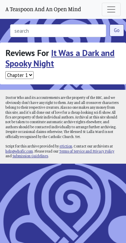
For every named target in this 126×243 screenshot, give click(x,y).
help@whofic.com (19, 151)
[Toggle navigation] (111, 9)
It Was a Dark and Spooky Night (60, 58)
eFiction (65, 146)
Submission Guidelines (30, 156)
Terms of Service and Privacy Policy (86, 151)
